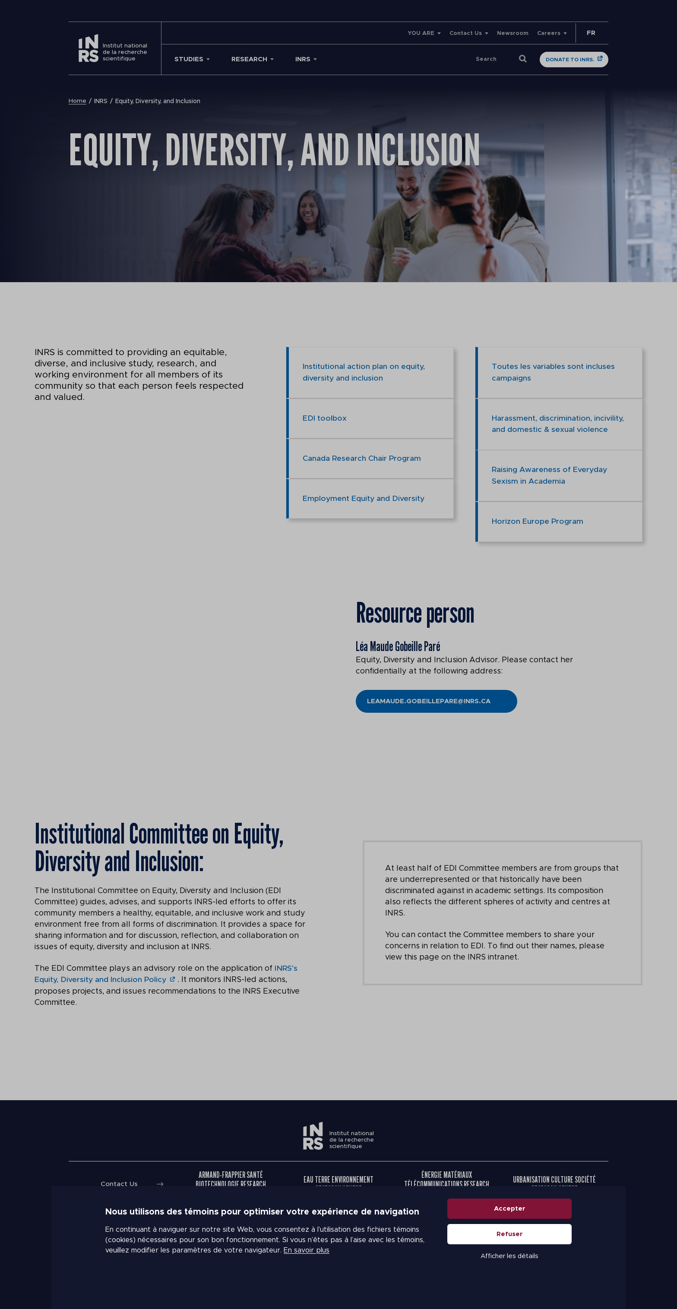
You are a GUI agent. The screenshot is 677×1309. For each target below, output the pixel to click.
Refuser (510, 1249)
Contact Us (465, 33)
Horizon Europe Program (538, 520)
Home (77, 101)
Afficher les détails (509, 1271)
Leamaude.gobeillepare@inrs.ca (428, 699)
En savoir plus (306, 1265)
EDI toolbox (325, 418)
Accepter (509, 1224)
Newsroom (512, 33)
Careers (548, 33)
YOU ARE (421, 33)
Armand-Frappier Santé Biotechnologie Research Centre (231, 1182)
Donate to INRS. (570, 59)
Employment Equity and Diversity (364, 498)
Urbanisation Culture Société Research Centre (554, 1182)
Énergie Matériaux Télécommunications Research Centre (446, 1182)
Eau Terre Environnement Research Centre (338, 1182)
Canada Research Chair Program (362, 458)
